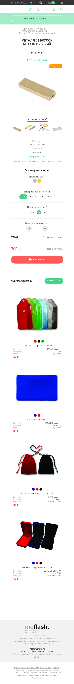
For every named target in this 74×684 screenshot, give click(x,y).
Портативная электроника (19, 9)
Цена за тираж (55, 248)
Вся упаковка (53, 281)
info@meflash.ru (37, 649)
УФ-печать (57, 161)
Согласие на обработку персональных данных (36, 667)
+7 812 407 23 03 (29, 651)
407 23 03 (23, 2)
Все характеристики (37, 156)
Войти (62, 3)
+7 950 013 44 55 (45, 651)
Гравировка (45, 161)
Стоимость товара (53, 237)
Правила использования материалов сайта (37, 670)
